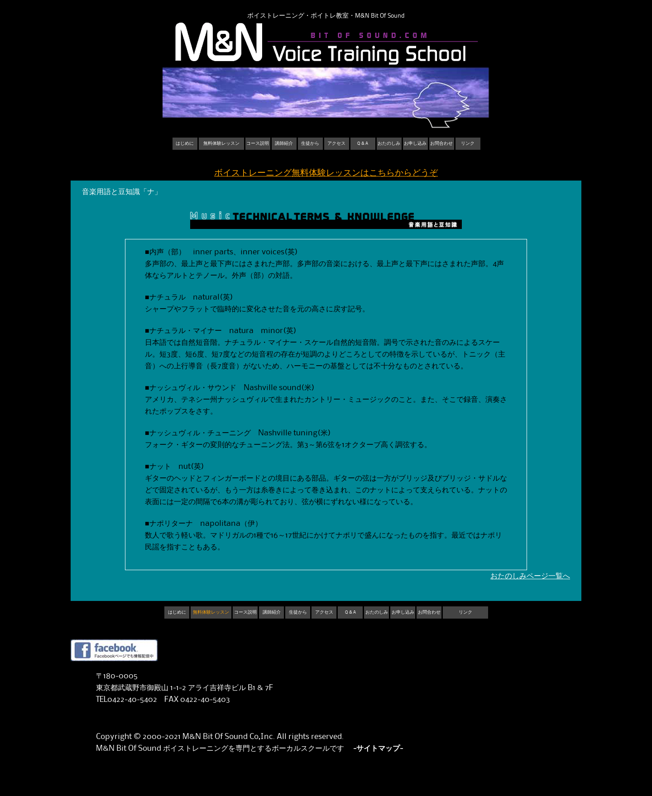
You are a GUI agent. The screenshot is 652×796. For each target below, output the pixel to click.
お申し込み (415, 143)
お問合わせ (441, 143)
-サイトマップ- (378, 748)
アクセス (336, 143)
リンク (468, 143)
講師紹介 (284, 143)
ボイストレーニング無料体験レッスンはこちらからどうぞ (326, 173)
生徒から (310, 143)
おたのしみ (389, 143)
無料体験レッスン (221, 143)
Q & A (362, 143)
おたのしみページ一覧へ (530, 576)
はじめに (185, 143)
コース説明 (257, 143)
